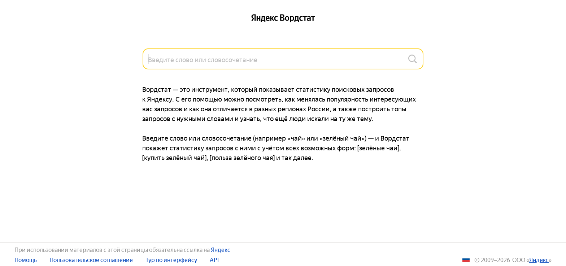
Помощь (25, 259)
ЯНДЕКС (539, 259)
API (214, 259)
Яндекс (220, 249)
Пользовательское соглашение (91, 259)
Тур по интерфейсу (171, 259)
